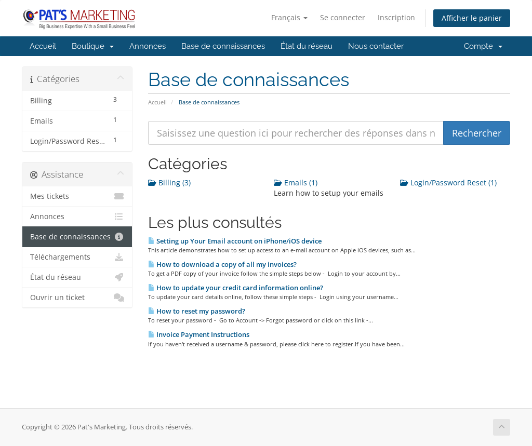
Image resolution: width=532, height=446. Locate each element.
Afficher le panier (472, 18)
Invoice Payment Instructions (198, 334)
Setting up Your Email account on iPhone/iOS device (235, 241)
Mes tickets (77, 196)
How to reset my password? (196, 311)
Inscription (396, 17)
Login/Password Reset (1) (448, 182)
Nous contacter (376, 46)
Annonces (147, 46)
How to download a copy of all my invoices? (222, 264)
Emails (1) (295, 182)
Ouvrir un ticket (77, 297)
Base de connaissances (223, 46)
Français (289, 17)
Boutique (93, 46)
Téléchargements (77, 257)
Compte (483, 46)
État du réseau (306, 46)
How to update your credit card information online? (235, 287)
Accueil (43, 46)
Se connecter (342, 17)
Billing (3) (169, 182)
